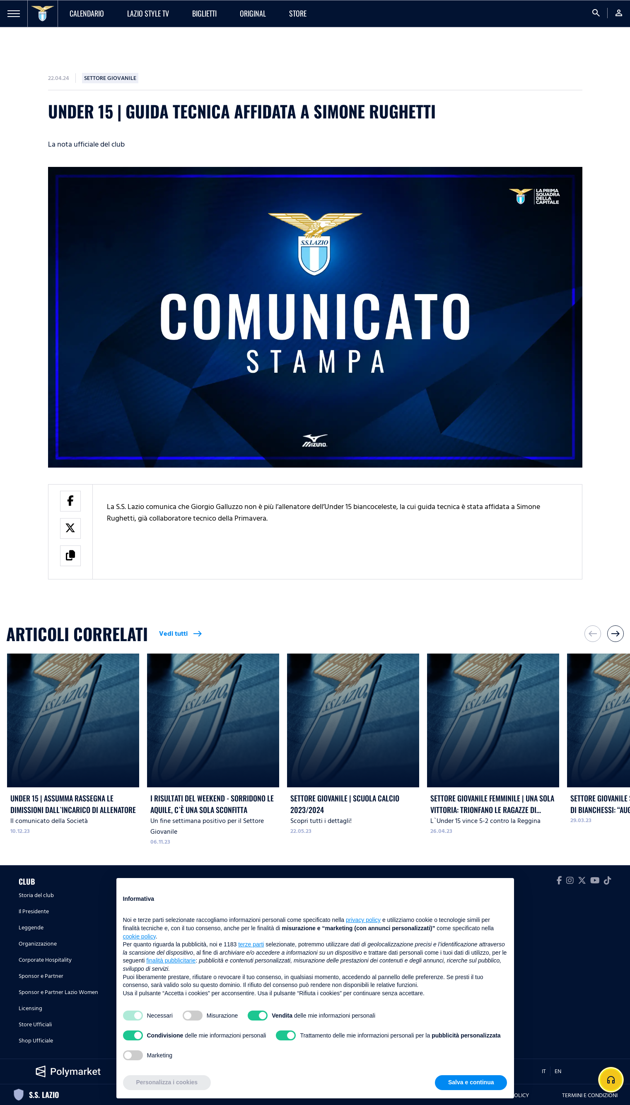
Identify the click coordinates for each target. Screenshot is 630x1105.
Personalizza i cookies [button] (167, 1082)
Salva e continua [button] (471, 1082)
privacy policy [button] (363, 920)
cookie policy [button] (139, 936)
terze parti (251, 944)
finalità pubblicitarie (171, 960)
